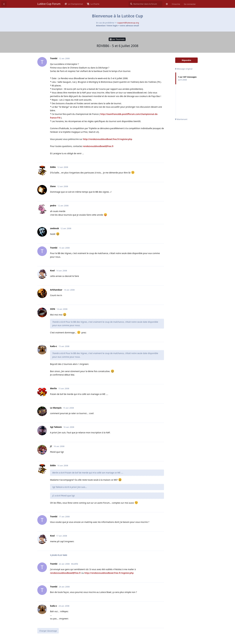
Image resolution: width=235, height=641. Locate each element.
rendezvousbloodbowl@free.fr (98, 146)
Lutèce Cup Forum (49, 4)
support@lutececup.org (128, 22)
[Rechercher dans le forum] (145, 4)
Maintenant (181, 119)
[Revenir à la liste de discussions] (4, 4)
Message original (183, 68)
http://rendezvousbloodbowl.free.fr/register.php (107, 139)
